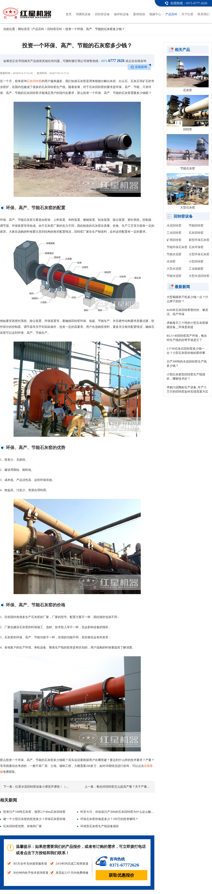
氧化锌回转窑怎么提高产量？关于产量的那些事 (127, 786)
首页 (69, 14)
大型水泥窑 (174, 268)
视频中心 (155, 14)
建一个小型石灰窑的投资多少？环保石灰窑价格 (34, 819)
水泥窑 (171, 261)
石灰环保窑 (196, 247)
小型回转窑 (196, 261)
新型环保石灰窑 (199, 240)
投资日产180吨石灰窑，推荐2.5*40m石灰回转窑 (34, 811)
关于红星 (187, 14)
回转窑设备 (102, 14)
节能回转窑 (196, 225)
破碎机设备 (121, 14)
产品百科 (171, 14)
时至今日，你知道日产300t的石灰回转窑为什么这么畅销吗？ (120, 811)
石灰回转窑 (34, 81)
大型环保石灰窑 (199, 254)
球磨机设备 (83, 14)
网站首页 (24, 29)
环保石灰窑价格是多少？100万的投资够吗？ (109, 819)
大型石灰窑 (187, 207)
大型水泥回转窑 (199, 275)
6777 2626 (112, 61)
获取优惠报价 (121, 875)
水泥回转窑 (174, 225)
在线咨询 (141, 67)
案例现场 (139, 14)
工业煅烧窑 (196, 268)
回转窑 (187, 129)
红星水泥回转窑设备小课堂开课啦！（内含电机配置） (50, 786)
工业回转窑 (174, 232)
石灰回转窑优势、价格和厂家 (22, 826)
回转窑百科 (54, 29)
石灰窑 (187, 90)
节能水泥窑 (174, 254)
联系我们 (203, 14)
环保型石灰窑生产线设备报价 (99, 826)
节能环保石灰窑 (177, 247)
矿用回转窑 (174, 240)
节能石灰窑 (187, 168)
